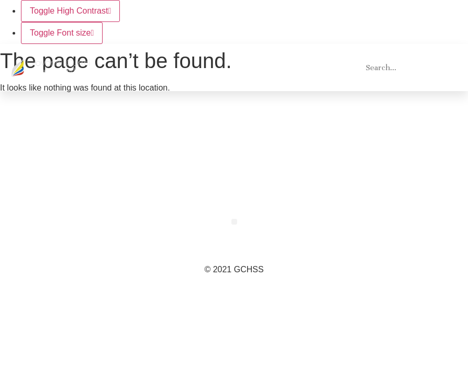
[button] (342, 67)
